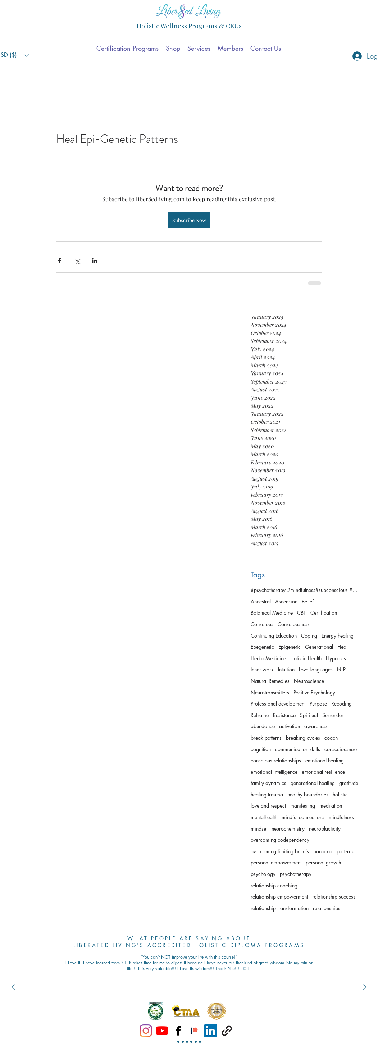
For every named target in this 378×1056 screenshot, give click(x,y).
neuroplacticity (325, 828)
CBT (301, 612)
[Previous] (13, 987)
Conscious (262, 624)
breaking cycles (303, 737)
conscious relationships (276, 760)
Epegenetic (262, 646)
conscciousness (341, 749)
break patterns (266, 737)
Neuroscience (309, 681)
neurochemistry (288, 828)
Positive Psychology (314, 692)
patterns (345, 851)
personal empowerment (276, 862)
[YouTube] (162, 1030)
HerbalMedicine (268, 658)
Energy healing (338, 635)
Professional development (278, 703)
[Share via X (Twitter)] (77, 260)
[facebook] (178, 1030)
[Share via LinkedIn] (94, 260)
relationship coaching (274, 885)
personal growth (323, 862)
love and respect (268, 805)
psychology (263, 874)
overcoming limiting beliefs (280, 851)
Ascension (286, 601)
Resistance (284, 715)
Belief (308, 601)
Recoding (341, 703)
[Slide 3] (187, 1042)
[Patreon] (194, 1030)
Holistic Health (306, 658)
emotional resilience (323, 771)
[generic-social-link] (226, 1030)
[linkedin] (210, 1030)
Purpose (318, 703)
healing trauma (267, 794)
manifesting (302, 805)
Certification (323, 612)
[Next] (364, 987)
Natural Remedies (270, 681)
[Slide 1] (178, 1042)
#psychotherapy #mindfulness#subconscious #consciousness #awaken (305, 590)
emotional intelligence (274, 771)
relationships (326, 908)
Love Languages (316, 669)
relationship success (333, 896)
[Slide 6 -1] (200, 1042)
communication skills (297, 749)
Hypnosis (336, 658)
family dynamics (268, 783)
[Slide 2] (183, 1042)
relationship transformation (280, 908)
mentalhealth (264, 817)
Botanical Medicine (272, 612)
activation (289, 726)
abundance (263, 726)
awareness (316, 726)
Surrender (332, 715)
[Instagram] (146, 1030)
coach (331, 737)
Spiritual (309, 715)
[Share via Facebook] (59, 260)
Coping (309, 635)
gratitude (348, 783)
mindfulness (341, 817)
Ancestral (261, 601)
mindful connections (303, 817)
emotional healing (324, 760)
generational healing (313, 783)
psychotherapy (295, 874)
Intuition (286, 669)
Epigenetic (289, 646)
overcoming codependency (280, 839)
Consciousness (294, 624)
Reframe (260, 715)
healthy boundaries (307, 794)
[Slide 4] (191, 1042)
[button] (173, 48)
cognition (261, 749)
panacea (322, 851)
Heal (342, 646)
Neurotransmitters (270, 692)
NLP (341, 669)
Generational (319, 646)
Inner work (262, 669)
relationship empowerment (279, 896)
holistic (340, 794)
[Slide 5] (196, 1042)
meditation (330, 805)
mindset (259, 828)
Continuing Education (274, 635)
